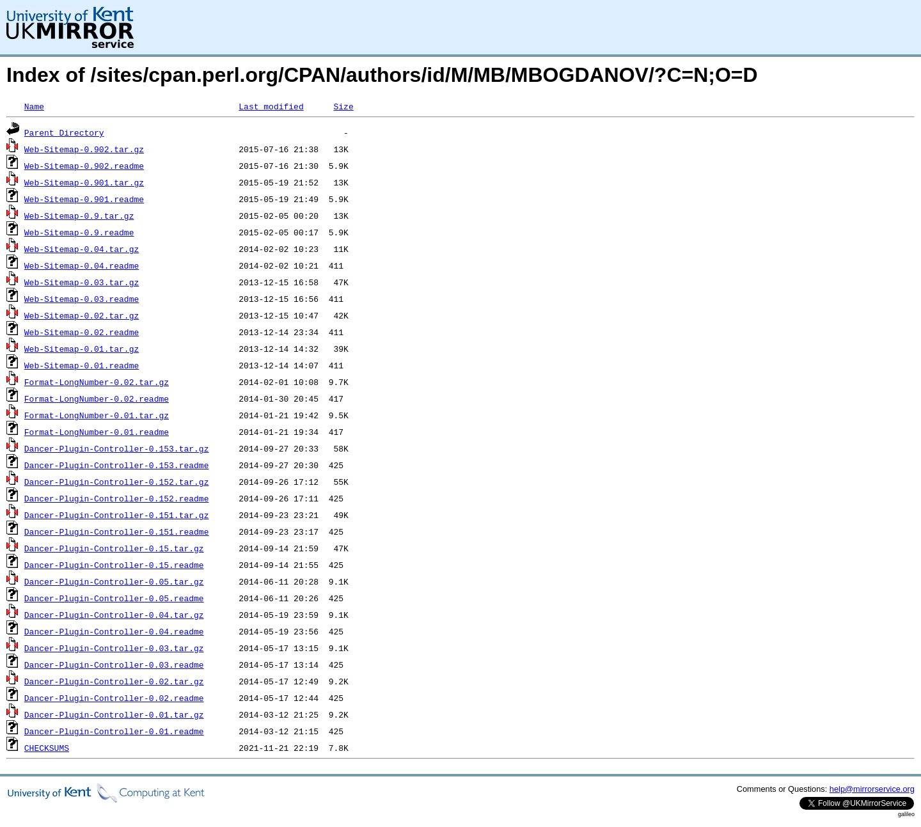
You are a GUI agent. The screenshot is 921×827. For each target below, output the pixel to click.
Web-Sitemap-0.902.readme (84, 165)
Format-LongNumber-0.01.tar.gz (96, 415)
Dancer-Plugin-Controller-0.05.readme (114, 598)
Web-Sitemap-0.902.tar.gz (84, 149)
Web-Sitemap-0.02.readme (81, 332)
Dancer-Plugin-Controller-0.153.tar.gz (116, 448)
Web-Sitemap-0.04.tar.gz (81, 249)
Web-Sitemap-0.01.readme (81, 365)
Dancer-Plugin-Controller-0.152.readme (116, 498)
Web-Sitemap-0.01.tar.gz (81, 348)
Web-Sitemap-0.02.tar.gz (81, 315)
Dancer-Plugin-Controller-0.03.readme (114, 664)
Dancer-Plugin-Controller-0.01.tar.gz (114, 714)
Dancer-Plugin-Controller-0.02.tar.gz (114, 681)
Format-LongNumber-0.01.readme (96, 431)
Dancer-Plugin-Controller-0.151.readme (116, 531)
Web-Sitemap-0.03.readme (81, 298)
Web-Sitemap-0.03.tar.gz (81, 282)
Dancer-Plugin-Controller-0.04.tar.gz (114, 614)
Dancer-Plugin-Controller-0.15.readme (114, 565)
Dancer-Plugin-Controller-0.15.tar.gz (114, 548)
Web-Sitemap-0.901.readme (84, 199)
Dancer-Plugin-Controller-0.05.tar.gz (114, 581)
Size (343, 106)
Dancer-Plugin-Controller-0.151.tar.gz (116, 515)
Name (34, 106)
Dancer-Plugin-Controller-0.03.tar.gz (114, 648)
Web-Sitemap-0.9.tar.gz (79, 215)
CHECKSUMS (46, 747)
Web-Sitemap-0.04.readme (81, 265)
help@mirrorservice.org (872, 789)
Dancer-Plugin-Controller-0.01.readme (114, 731)
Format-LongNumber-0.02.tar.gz (96, 382)
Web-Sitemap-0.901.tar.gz (84, 182)
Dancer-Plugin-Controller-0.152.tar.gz (116, 481)
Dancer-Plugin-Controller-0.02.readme (114, 698)
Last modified (271, 106)
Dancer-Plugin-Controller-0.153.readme (116, 465)
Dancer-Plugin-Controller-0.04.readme (114, 631)
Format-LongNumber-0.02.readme (96, 398)
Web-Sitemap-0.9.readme (79, 232)
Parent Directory (64, 132)
